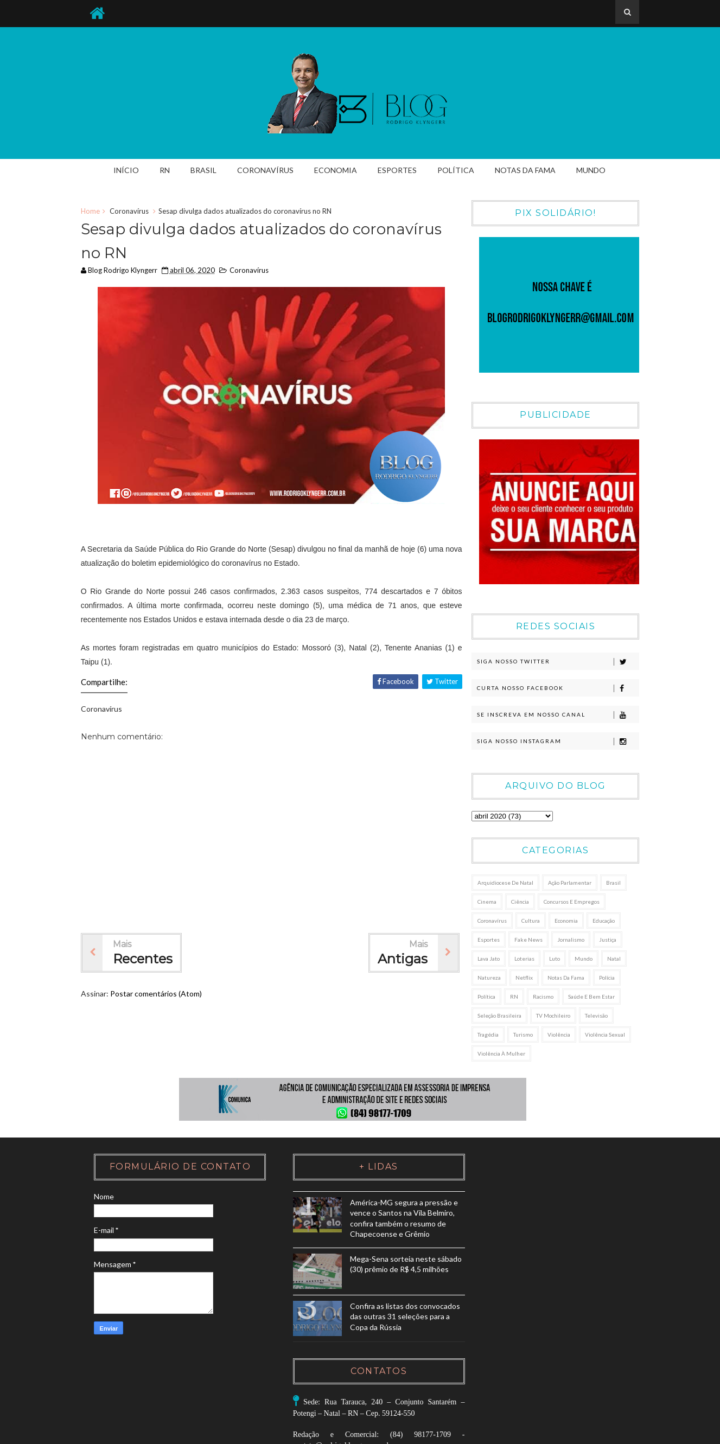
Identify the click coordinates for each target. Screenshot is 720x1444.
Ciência (519, 902)
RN (165, 170)
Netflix (523, 978)
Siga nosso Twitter (556, 662)
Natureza (488, 978)
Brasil (204, 170)
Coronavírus (266, 170)
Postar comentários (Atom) (159, 994)
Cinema (486, 902)
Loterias (524, 959)
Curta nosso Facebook (556, 689)
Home (93, 211)
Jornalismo (570, 940)
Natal (613, 959)
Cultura (530, 921)
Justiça (607, 940)
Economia (336, 170)
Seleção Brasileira (499, 1016)
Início (126, 170)
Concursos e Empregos (571, 902)
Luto (554, 959)
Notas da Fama (525, 170)
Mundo (591, 170)
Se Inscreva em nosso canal (556, 715)
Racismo (542, 997)
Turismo (522, 1035)
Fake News (528, 940)
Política (456, 170)
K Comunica (616, 1432)
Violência (558, 1035)
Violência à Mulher (501, 1054)
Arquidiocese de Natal (505, 883)
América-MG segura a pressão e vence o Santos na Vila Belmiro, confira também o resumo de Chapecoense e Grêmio (356, 1223)
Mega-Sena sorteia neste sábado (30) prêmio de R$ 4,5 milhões (385, 1280)
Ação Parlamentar (569, 883)
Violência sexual (604, 1035)
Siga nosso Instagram (556, 742)
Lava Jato (488, 959)
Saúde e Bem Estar (591, 997)
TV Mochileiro (553, 1016)
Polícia (606, 978)
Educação (603, 921)
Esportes (397, 170)
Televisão (595, 1016)
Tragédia (487, 1035)
